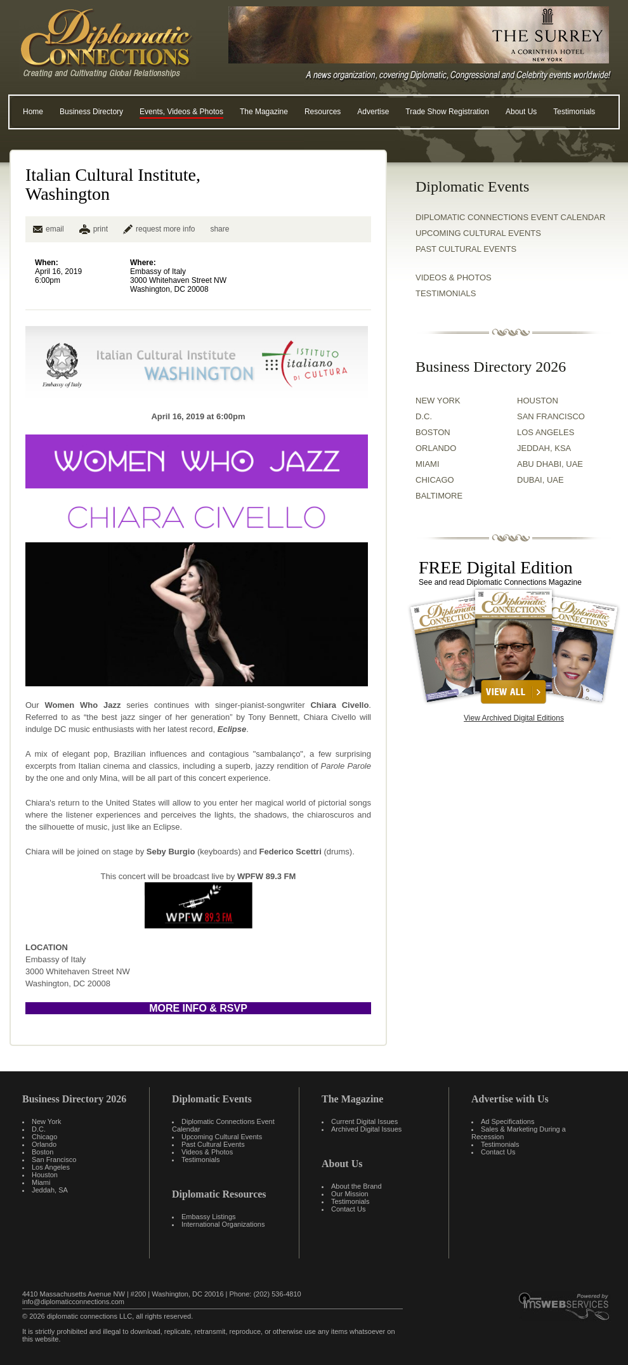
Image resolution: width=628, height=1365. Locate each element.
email (48, 229)
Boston (42, 1152)
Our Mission (350, 1194)
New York (46, 1121)
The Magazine (264, 111)
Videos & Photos (207, 1152)
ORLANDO (435, 448)
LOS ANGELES (545, 432)
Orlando (44, 1144)
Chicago (44, 1136)
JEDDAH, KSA (544, 448)
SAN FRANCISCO (551, 416)
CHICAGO (434, 480)
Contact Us (348, 1209)
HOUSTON (537, 400)
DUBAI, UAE (540, 480)
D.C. (423, 416)
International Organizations (223, 1224)
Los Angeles (51, 1167)
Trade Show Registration (447, 111)
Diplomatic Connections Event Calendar (510, 217)
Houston (45, 1175)
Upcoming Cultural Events (478, 233)
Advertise (373, 111)
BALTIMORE (438, 495)
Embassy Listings (208, 1216)
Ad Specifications (507, 1121)
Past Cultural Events (465, 249)
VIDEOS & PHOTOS (453, 277)
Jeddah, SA (50, 1190)
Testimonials (574, 111)
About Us (521, 111)
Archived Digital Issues (366, 1129)
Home (33, 111)
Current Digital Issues (364, 1121)
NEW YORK (438, 400)
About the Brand (356, 1186)
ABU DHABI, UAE (550, 464)
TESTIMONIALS (445, 293)
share (219, 229)
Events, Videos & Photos (181, 111)
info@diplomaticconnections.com (73, 1301)
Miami (41, 1182)
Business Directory (91, 111)
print (100, 229)
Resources (322, 111)
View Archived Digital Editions (514, 718)
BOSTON (432, 432)
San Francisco (54, 1159)
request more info (159, 229)
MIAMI (427, 464)
